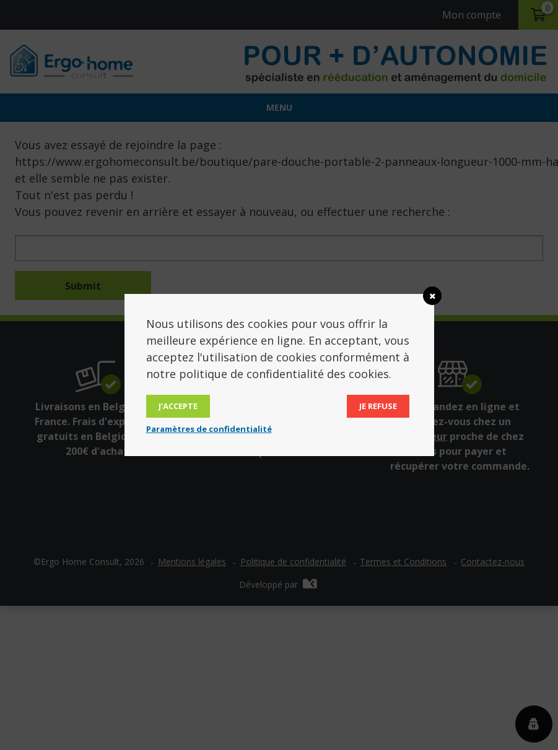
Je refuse (378, 406)
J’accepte (178, 406)
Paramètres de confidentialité (209, 428)
